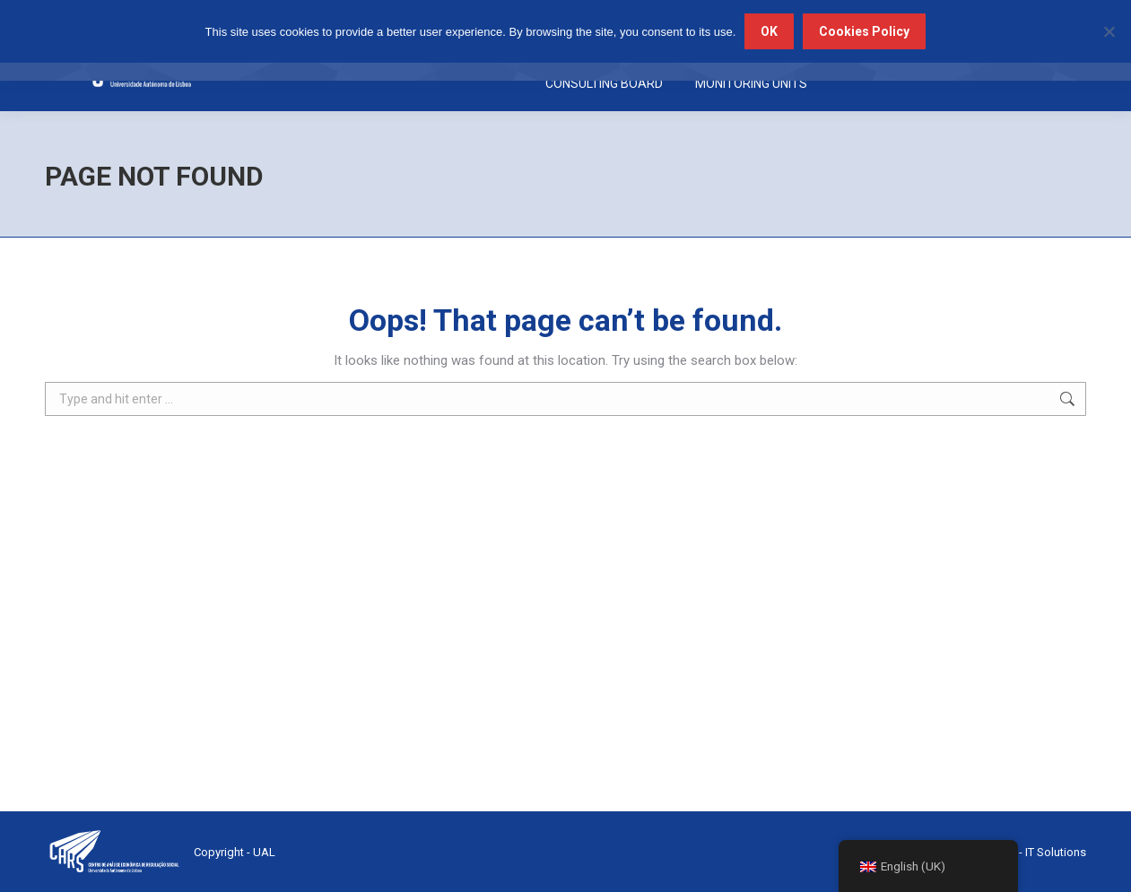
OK (769, 31)
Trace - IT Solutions (1036, 852)
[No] (1109, 31)
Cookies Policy (864, 31)
